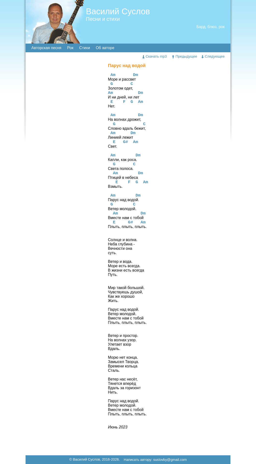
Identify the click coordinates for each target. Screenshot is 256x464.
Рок (70, 48)
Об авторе (105, 48)
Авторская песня (46, 48)
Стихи (84, 48)
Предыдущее (184, 56)
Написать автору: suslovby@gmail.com (155, 460)
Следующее (213, 56)
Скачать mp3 (154, 56)
